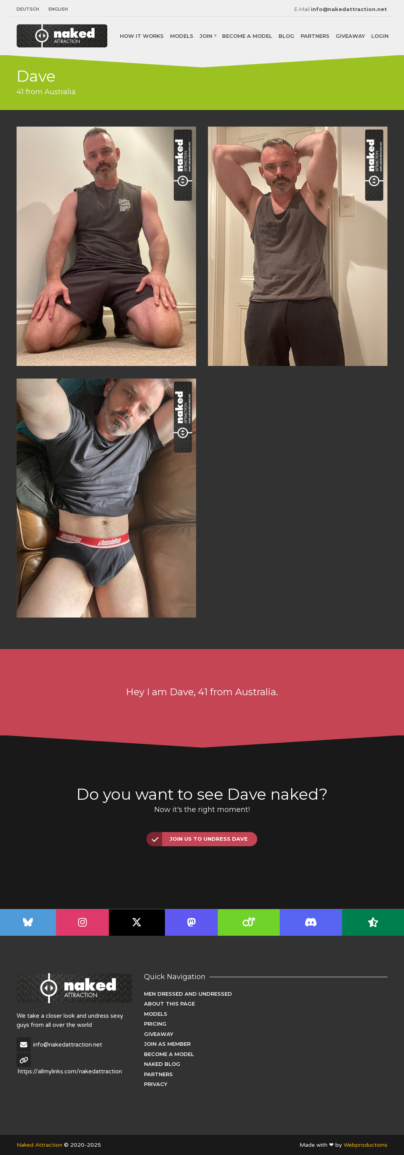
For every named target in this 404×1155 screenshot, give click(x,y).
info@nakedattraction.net (349, 9)
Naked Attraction (39, 1145)
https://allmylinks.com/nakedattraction (70, 1071)
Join (206, 35)
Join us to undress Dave (197, 839)
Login (380, 35)
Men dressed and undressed (188, 994)
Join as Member (167, 1044)
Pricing (155, 1024)
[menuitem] (30, 9)
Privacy (155, 1084)
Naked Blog (162, 1064)
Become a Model (247, 35)
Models (181, 35)
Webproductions (365, 1145)
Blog (286, 35)
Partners (315, 35)
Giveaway (350, 35)
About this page (169, 1003)
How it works (142, 35)
